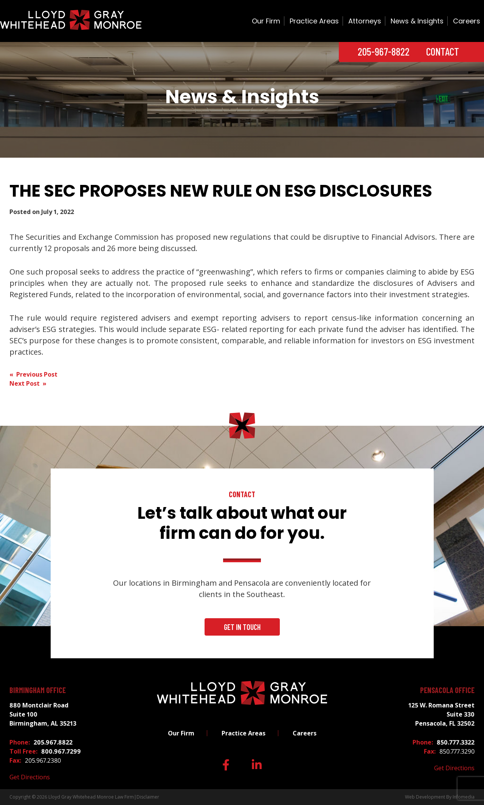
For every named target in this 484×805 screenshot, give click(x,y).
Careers (466, 21)
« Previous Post (33, 374)
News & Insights (417, 21)
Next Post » (28, 383)
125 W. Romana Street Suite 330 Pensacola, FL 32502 (441, 714)
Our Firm (266, 21)
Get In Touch (242, 626)
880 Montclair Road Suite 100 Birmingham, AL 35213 (42, 714)
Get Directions (29, 777)
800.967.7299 (61, 751)
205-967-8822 (384, 51)
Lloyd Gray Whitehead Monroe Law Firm (91, 797)
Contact (442, 51)
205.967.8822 (53, 742)
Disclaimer (148, 797)
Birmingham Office (37, 690)
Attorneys (364, 21)
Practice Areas (314, 21)
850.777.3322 (456, 742)
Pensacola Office (447, 690)
